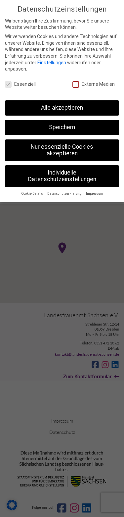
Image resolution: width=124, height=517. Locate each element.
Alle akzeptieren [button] (62, 107)
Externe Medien (93, 84)
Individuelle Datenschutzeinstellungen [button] (62, 175)
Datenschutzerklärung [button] (65, 193)
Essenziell (20, 84)
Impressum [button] (94, 193)
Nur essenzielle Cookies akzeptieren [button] (62, 150)
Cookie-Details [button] (32, 193)
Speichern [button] (62, 127)
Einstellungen (51, 62)
